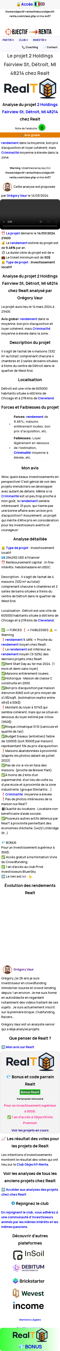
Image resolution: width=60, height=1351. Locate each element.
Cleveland (45, 398)
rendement (10, 143)
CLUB (23, 40)
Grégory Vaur (17, 195)
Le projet (13, 233)
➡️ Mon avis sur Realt (17, 1047)
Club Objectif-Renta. (33, 1164)
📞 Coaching (30, 47)
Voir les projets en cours (30, 1130)
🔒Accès (24, 4)
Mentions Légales (30, 1319)
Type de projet (17, 262)
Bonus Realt (30, 1092)
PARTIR (8, 40)
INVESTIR (39, 40)
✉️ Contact (50, 47)
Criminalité (10, 152)
